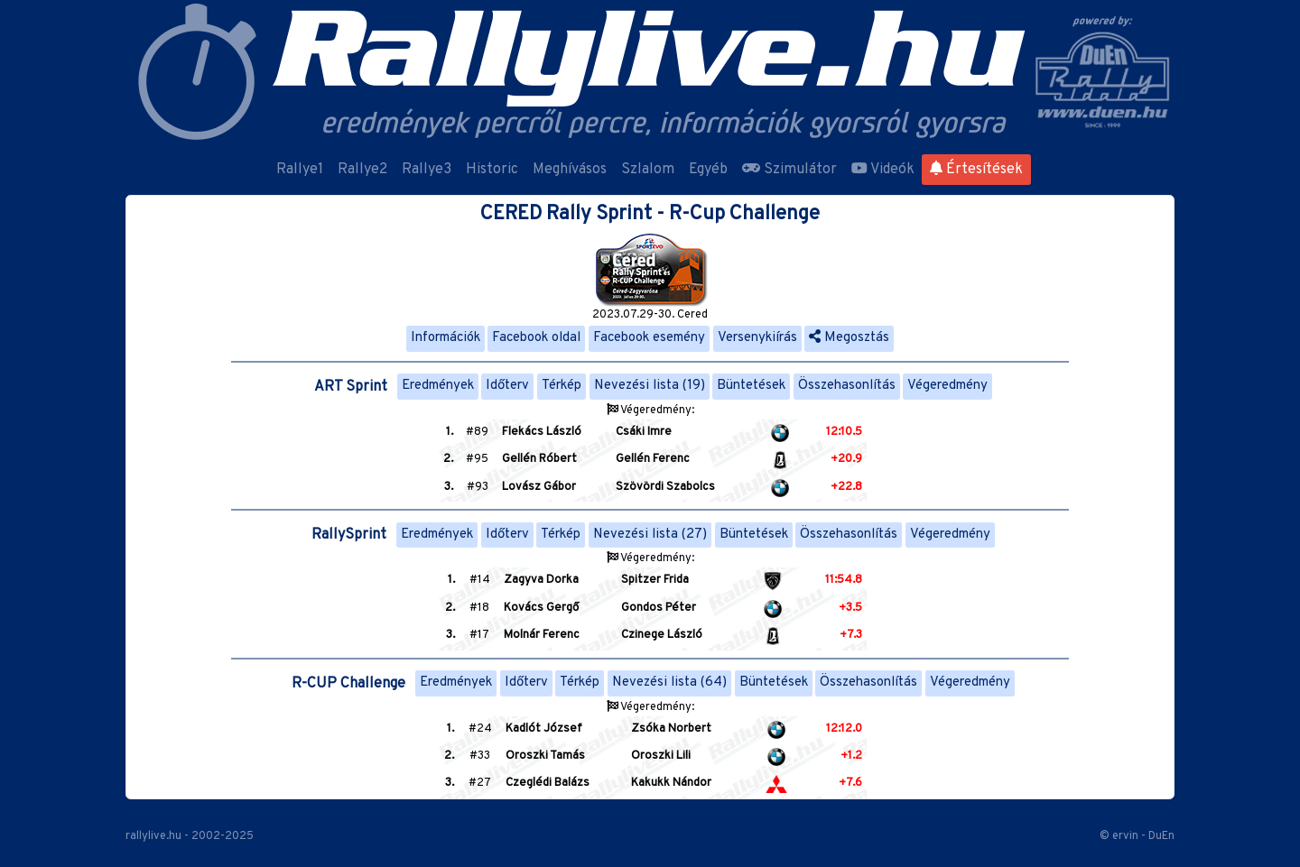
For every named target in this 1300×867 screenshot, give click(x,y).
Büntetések (751, 385)
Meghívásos (570, 170)
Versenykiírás (757, 337)
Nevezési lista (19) (649, 385)
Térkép (561, 385)
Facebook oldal (536, 337)
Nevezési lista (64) (669, 682)
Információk (445, 337)
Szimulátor (789, 170)
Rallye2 (362, 170)
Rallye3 (426, 170)
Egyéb (708, 170)
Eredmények (438, 385)
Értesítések (976, 170)
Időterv (507, 385)
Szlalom (647, 170)
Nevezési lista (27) (650, 534)
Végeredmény (947, 385)
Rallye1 (299, 170)
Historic (492, 170)
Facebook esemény (649, 337)
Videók (883, 170)
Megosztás (849, 337)
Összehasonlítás (847, 385)
